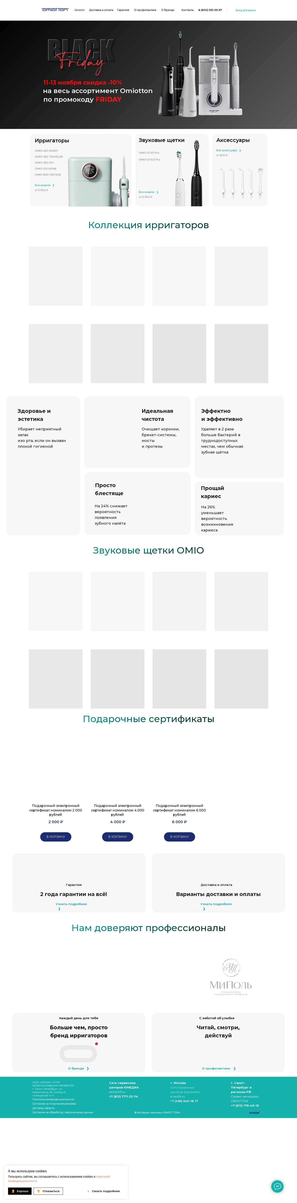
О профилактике (145, 10)
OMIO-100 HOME (46, 168)
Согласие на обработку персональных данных (62, 1112)
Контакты (188, 10)
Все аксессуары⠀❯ (228, 150)
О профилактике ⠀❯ (219, 1068)
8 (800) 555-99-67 (210, 10)
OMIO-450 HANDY (46, 150)
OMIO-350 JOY (44, 162)
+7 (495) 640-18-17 (184, 1101)
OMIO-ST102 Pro (149, 159)
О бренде (167, 10)
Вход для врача (246, 10)
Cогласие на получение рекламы (54, 1103)
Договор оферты (43, 1108)
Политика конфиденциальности (53, 1099)
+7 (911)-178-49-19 (245, 1105)
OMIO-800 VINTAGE (48, 174)
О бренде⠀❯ (78, 1068)
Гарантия (123, 10)
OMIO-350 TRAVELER (49, 156)
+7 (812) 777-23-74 (123, 1096)
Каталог (80, 10)
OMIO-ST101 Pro (149, 152)
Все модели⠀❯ (44, 185)
